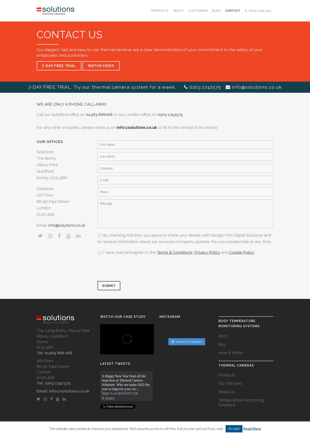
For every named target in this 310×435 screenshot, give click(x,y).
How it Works (231, 352)
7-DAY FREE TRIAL (59, 66)
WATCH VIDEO (101, 66)
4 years (108, 398)
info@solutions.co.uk (257, 87)
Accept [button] (234, 429)
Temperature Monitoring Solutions (241, 402)
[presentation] (130, 268)
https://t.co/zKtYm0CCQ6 (120, 393)
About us (227, 391)
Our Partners (230, 383)
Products (227, 375)
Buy (222, 344)
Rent (223, 336)
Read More (252, 429)
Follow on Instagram (186, 341)
